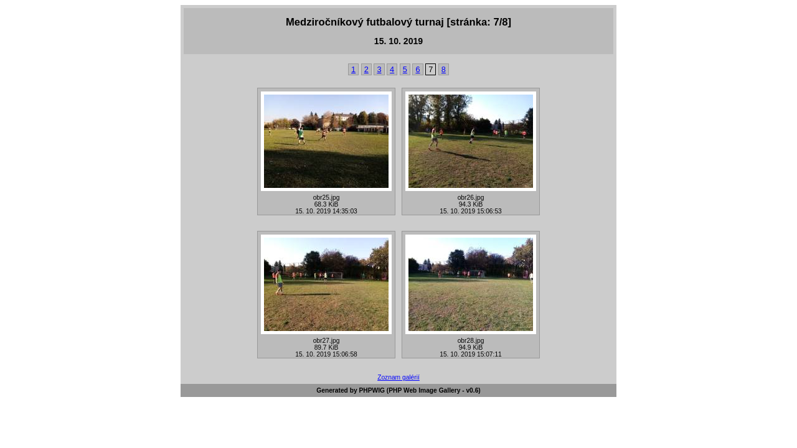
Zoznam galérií (398, 377)
